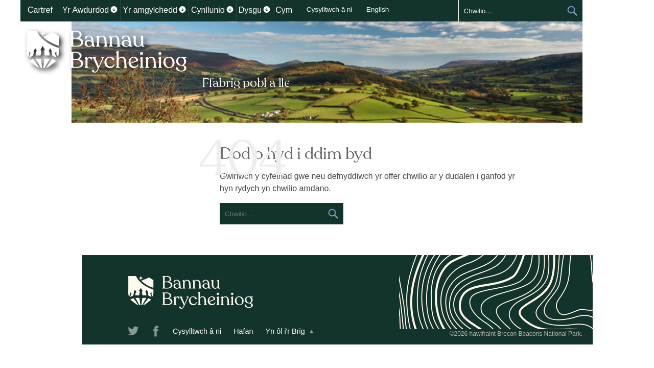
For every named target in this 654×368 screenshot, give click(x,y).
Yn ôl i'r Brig (224, 331)
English (480, 9)
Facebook (95, 332)
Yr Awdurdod (85, 10)
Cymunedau (297, 10)
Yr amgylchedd (150, 10)
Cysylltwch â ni (432, 9)
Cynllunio (208, 10)
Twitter (73, 332)
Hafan (182, 331)
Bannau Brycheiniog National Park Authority (154, 57)
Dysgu (250, 10)
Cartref (40, 10)
